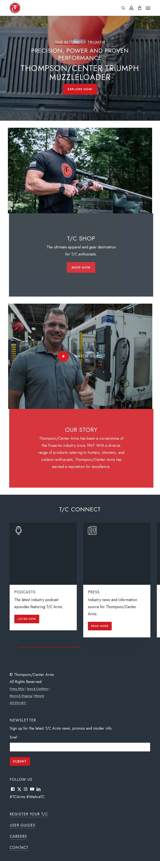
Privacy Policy (17, 689)
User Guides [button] (22, 825)
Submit (20, 761)
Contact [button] (19, 847)
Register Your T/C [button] (29, 814)
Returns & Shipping (21, 696)
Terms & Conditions (37, 689)
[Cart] (139, 8)
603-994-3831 (18, 703)
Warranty (39, 696)
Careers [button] (18, 836)
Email (15, 737)
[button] (148, 8)
